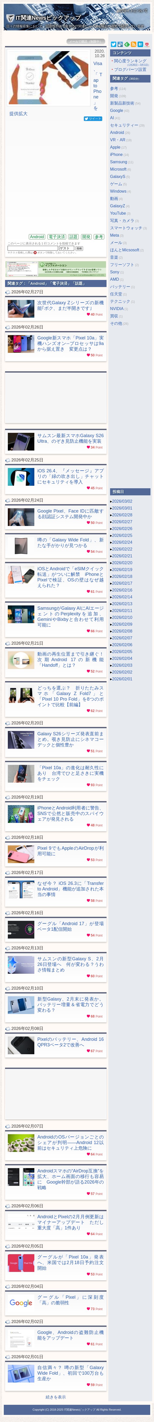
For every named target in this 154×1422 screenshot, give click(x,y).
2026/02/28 (122, 515)
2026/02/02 (122, 672)
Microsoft (118, 169)
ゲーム (116, 184)
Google (116, 110)
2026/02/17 (122, 583)
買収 (114, 316)
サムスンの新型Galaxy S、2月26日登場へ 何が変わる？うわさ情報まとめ (70, 964)
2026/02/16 (122, 590)
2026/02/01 (122, 679)
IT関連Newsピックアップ (43, 18)
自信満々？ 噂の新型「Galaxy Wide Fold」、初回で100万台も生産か (70, 1373)
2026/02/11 (122, 610)
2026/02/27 (122, 522)
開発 (86, 237)
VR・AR (117, 140)
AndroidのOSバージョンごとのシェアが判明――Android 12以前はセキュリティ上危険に (70, 1142)
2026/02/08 (122, 631)
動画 (114, 198)
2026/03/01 (122, 508)
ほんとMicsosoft (124, 250)
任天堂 (116, 294)
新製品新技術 (122, 103)
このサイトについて (132, 11)
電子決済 (57, 237)
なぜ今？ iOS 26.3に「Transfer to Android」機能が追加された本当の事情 (70, 889)
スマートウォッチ (126, 228)
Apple (115, 147)
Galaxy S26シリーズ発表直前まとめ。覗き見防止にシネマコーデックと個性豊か (70, 739)
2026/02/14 (122, 597)
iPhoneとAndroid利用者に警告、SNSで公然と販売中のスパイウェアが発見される (70, 813)
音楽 (114, 257)
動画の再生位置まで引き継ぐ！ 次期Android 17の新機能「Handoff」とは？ (70, 660)
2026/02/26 (122, 528)
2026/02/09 (122, 624)
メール (116, 242)
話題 (73, 237)
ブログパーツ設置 (130, 69)
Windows (118, 191)
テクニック (120, 301)
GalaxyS (117, 176)
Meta (114, 235)
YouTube (118, 213)
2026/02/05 (122, 651)
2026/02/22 (122, 549)
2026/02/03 (122, 665)
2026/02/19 (122, 569)
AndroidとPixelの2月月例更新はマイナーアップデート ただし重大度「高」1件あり (70, 1222)
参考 (99, 237)
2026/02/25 (122, 535)
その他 (116, 323)
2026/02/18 (122, 576)
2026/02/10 (122, 617)
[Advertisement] (52, 177)
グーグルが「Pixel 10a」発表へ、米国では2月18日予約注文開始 (70, 1262)
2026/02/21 (122, 556)
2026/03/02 (122, 501)
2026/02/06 (122, 645)
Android (37, 237)
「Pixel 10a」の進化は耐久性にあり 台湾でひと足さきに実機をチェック (70, 773)
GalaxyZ (117, 206)
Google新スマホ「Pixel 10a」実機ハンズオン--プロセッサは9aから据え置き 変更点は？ (70, 343)
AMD (114, 279)
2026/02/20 (122, 563)
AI (112, 118)
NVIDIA (116, 309)
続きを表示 (56, 1397)
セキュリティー (124, 125)
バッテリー (120, 287)
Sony (114, 272)
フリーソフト (122, 264)
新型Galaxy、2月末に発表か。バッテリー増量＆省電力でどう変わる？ (70, 1005)
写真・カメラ (122, 220)
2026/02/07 (122, 638)
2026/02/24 (122, 542)
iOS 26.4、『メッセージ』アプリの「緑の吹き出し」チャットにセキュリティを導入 (70, 476)
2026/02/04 (122, 658)
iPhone (116, 154)
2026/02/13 (122, 604)
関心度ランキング (130, 63)
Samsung (118, 162)
